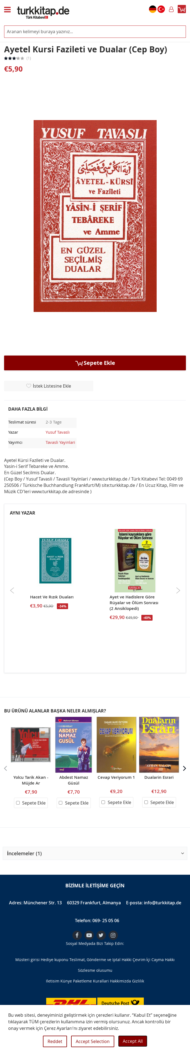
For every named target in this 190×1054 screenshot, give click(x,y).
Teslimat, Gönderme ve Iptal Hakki (100, 959)
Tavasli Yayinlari (60, 442)
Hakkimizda (120, 981)
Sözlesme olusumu (95, 970)
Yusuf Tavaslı (58, 432)
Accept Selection (93, 1041)
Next (178, 590)
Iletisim (52, 981)
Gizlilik (138, 981)
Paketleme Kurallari (91, 981)
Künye (66, 981)
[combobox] (95, 31)
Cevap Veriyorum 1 (116, 777)
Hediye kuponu (54, 959)
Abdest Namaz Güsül (73, 780)
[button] (95, 853)
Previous (12, 590)
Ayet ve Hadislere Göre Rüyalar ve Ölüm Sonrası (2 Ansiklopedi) (134, 602)
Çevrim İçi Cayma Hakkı (154, 959)
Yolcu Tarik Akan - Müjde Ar (30, 780)
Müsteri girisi (27, 959)
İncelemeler (24, 853)
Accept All (133, 1041)
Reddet (55, 1041)
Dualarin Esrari (159, 777)
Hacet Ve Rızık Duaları (52, 597)
